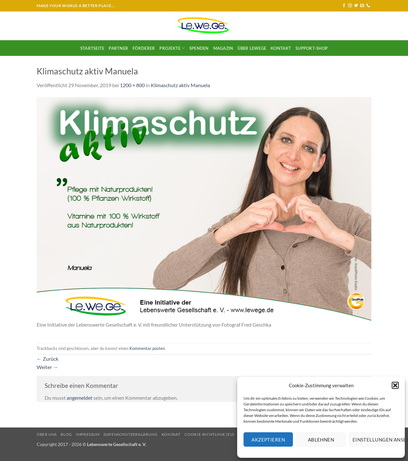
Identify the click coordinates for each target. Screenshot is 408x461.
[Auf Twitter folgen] (356, 6)
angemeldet (79, 398)
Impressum (88, 434)
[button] (395, 385)
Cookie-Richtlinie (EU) (209, 434)
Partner (118, 48)
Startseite (92, 48)
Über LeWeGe (251, 48)
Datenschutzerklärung (130, 434)
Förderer (144, 48)
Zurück (47, 359)
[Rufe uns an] (368, 6)
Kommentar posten (147, 348)
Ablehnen (321, 439)
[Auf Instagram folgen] (350, 6)
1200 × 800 (132, 85)
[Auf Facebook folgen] (344, 6)
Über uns (47, 434)
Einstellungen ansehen (375, 439)
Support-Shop (311, 48)
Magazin (223, 48)
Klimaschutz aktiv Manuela (180, 85)
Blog (66, 434)
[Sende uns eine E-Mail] (362, 6)
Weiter (47, 367)
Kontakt (281, 48)
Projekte (172, 48)
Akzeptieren (268, 439)
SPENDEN (199, 48)
